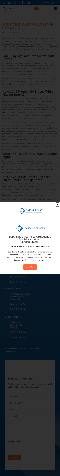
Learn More (30, 267)
